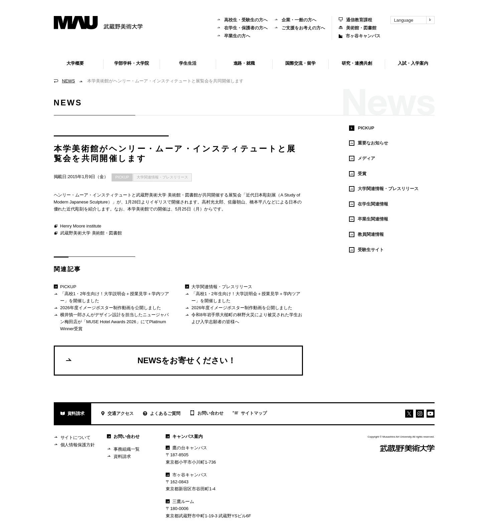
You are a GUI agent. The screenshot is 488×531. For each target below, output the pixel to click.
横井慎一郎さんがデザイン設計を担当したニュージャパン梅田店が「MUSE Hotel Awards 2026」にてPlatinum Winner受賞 (111, 321)
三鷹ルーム (180, 501)
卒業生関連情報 (368, 219)
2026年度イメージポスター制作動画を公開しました (107, 308)
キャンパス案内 (184, 436)
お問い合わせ (206, 414)
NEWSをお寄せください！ (150, 360)
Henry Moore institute (78, 226)
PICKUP (122, 177)
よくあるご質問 (161, 414)
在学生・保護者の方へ (242, 27)
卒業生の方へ (233, 35)
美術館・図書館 (357, 27)
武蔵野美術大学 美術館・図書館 (88, 233)
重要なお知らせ (368, 143)
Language (414, 20)
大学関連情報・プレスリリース (162, 177)
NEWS (68, 80)
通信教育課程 (355, 19)
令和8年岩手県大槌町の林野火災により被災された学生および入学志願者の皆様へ (243, 318)
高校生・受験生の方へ (242, 19)
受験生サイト (366, 249)
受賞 (357, 173)
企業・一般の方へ (295, 19)
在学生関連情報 (368, 204)
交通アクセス (117, 414)
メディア (362, 158)
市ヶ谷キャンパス (359, 35)
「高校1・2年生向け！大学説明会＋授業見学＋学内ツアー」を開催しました (111, 297)
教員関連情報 (366, 234)
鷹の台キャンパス (186, 448)
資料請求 (72, 414)
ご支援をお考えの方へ (299, 27)
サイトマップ (250, 413)
